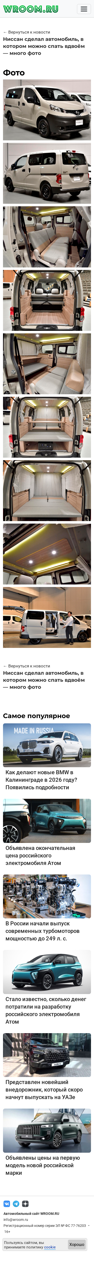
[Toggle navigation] (84, 9)
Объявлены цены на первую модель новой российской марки (43, 1165)
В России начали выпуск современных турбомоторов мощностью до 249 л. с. (43, 931)
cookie (50, 1247)
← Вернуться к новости (26, 32)
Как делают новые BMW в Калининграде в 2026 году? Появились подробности (41, 780)
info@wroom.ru (16, 1220)
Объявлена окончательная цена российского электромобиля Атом (40, 855)
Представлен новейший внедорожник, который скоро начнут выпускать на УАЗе (44, 1089)
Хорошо (76, 1244)
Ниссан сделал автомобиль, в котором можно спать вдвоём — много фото (44, 46)
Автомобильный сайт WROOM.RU (31, 1214)
